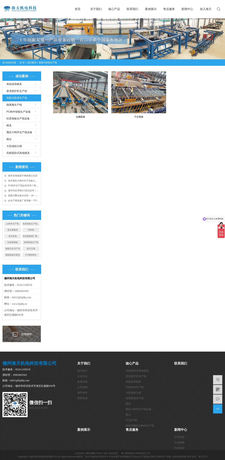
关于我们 (96, 9)
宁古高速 (137, 116)
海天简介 (82, 370)
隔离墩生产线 (14, 104)
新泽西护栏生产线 (16, 91)
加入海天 (205, 9)
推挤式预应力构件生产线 (140, 425)
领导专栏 (82, 392)
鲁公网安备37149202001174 (135, 453)
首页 (77, 9)
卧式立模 (31, 248)
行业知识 (179, 448)
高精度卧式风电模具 (18, 153)
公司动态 (179, 437)
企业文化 (82, 376)
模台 (9, 139)
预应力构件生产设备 (161, 456)
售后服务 (169, 9)
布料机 (31, 230)
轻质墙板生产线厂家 (31, 223)
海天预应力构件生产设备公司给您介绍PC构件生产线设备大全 (23, 180)
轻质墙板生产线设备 (18, 118)
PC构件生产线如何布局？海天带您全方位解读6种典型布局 (23, 185)
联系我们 (132, 9)
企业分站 (79, 453)
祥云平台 (202, 456)
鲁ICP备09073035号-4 (96, 456)
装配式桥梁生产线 (48, 62)
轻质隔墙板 (12, 242)
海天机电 (12, 236)
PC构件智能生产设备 (18, 111)
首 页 (22, 62)
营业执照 (113, 453)
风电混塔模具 (14, 84)
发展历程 (82, 381)
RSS (99, 453)
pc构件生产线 (12, 223)
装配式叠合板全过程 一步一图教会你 (23, 195)
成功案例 (31, 62)
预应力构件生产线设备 (19, 132)
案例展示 (151, 9)
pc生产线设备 (143, 456)
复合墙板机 (12, 230)
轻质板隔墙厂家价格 (31, 236)
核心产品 (114, 9)
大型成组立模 (14, 146)
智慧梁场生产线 (31, 242)
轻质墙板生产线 (128, 456)
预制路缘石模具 (12, 255)
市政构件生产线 (135, 387)
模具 (9, 125)
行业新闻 (179, 442)
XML (105, 453)
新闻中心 (187, 9)
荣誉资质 (82, 398)
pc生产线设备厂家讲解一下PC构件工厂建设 (23, 200)
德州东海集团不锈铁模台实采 (22, 175)
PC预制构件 (31, 255)
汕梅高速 (80, 116)
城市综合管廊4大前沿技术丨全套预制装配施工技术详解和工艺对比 (23, 190)
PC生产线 (131, 420)
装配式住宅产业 (12, 248)
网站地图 (90, 453)
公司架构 (82, 387)
